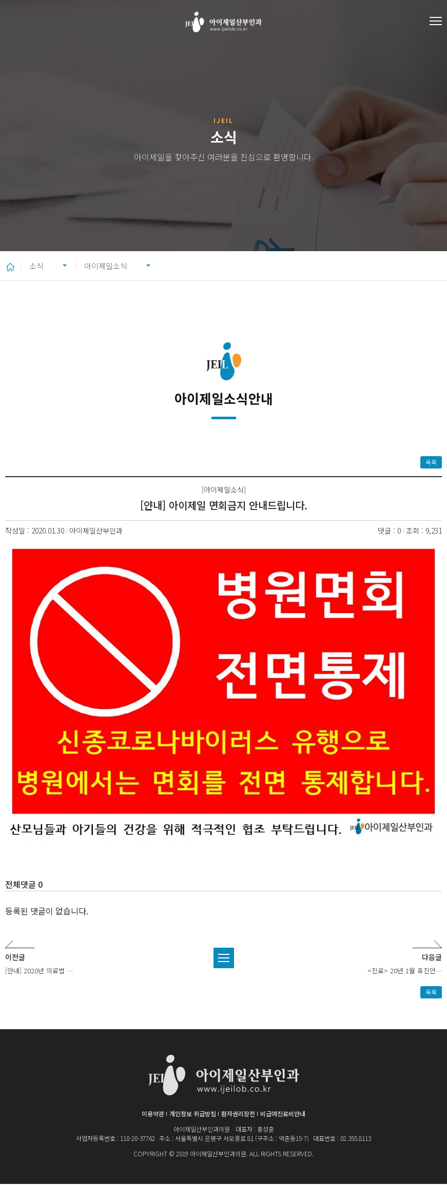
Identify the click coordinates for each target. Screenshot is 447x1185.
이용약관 (153, 1114)
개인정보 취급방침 (192, 1114)
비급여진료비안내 (282, 1114)
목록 (431, 463)
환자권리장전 (238, 1114)
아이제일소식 (118, 266)
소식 (38, 266)
